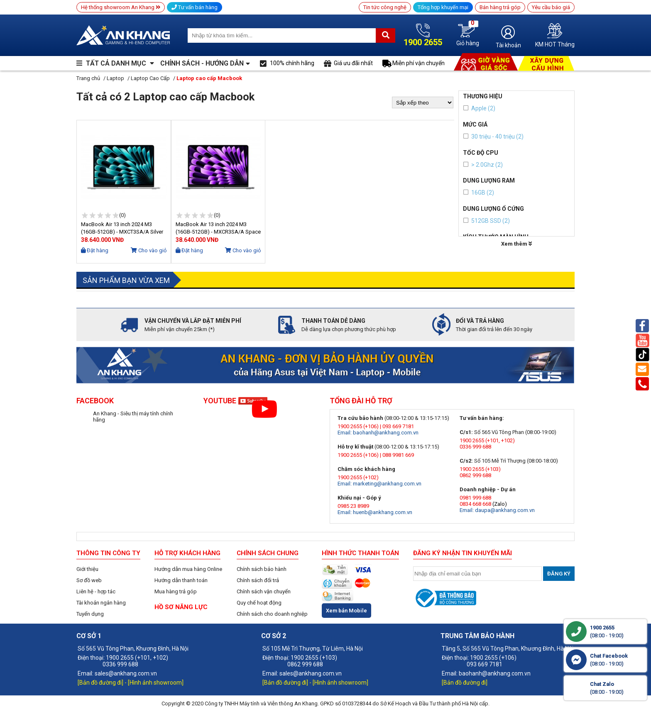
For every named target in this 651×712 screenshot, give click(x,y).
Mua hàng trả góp (175, 591)
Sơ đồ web (89, 580)
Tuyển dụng (90, 614)
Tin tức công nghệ (384, 7)
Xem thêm (516, 244)
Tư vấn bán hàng (194, 7)
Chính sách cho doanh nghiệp (272, 614)
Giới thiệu (87, 569)
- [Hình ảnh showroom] (154, 682)
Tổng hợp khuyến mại (443, 7)
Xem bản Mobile (346, 610)
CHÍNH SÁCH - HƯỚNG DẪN (202, 63)
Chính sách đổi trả (258, 580)
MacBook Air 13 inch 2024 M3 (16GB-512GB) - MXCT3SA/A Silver (122, 228)
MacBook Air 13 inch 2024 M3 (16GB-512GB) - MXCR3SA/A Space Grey (218, 228)
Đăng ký (558, 574)
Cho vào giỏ (148, 250)
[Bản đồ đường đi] (101, 682)
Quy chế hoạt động (259, 603)
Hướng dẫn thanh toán (181, 580)
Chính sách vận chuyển (264, 591)
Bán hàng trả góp (500, 7)
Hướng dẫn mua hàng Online (188, 569)
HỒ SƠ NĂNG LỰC (181, 607)
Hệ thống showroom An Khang (120, 7)
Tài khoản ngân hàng (101, 603)
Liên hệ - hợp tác (95, 591)
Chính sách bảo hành (261, 569)
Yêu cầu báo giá (551, 7)
